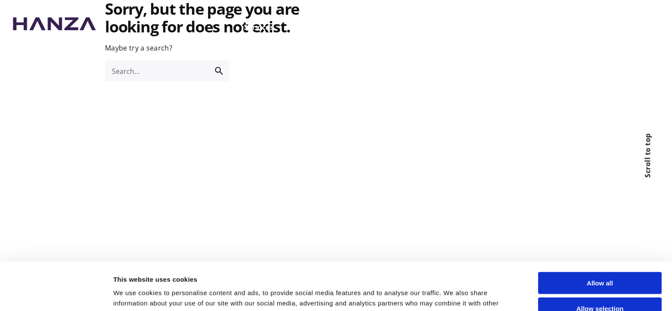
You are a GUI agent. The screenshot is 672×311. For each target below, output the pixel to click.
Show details (454, 294)
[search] (219, 70)
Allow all (600, 235)
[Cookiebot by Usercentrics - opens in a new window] (56, 294)
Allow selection (599, 260)
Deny (600, 285)
